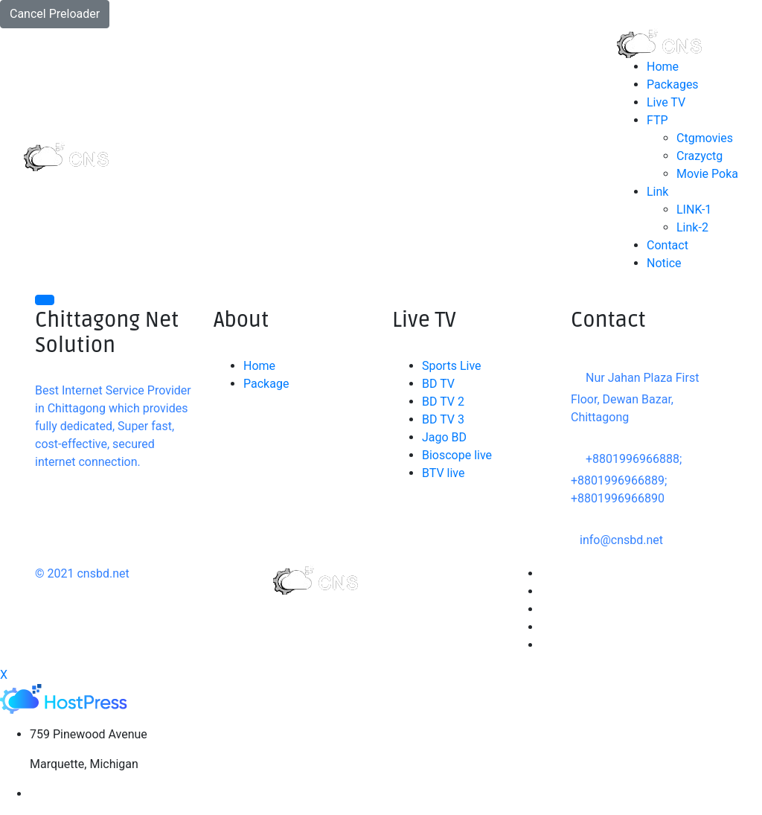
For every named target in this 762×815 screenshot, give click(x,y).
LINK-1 (693, 209)
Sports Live (451, 366)
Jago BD (444, 437)
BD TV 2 (443, 401)
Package (266, 384)
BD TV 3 (443, 419)
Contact (667, 245)
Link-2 (692, 227)
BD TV (438, 384)
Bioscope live (457, 455)
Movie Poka (707, 174)
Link (657, 192)
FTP (657, 120)
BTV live (443, 473)
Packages (673, 84)
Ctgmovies (704, 138)
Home (663, 67)
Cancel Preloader (55, 14)
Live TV (666, 102)
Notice (664, 263)
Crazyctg (699, 156)
